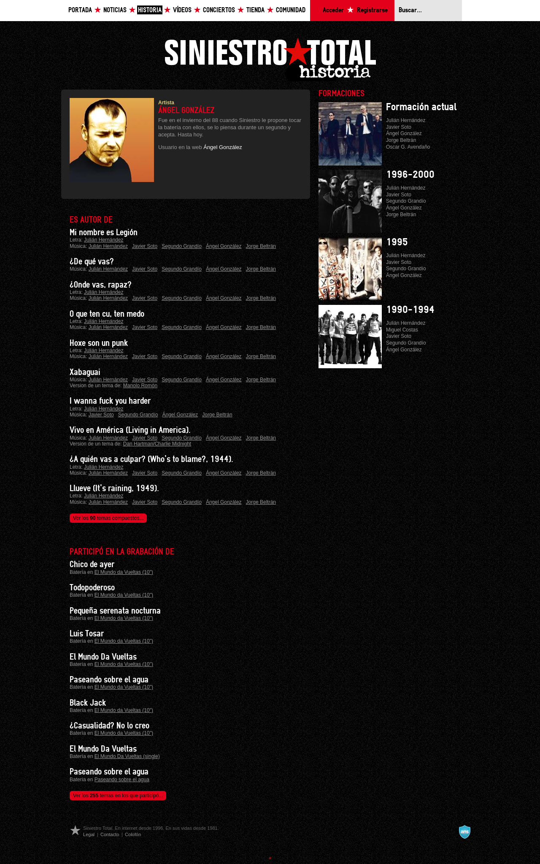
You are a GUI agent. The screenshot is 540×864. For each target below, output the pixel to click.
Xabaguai (85, 372)
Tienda (255, 10)
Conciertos (219, 10)
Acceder (333, 10)
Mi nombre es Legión (104, 232)
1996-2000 (410, 174)
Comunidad (290, 10)
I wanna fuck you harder (110, 401)
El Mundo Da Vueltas (103, 657)
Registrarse (372, 10)
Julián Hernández (103, 240)
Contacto (109, 834)
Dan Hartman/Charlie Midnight (157, 444)
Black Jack (88, 703)
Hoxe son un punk (99, 343)
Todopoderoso (92, 588)
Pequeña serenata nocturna (115, 611)
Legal (88, 834)
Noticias (115, 10)
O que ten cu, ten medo (107, 314)
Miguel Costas (402, 330)
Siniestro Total (270, 58)
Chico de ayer (92, 564)
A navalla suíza (464, 832)
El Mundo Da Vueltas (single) (127, 756)
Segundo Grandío (182, 246)
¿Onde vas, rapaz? (101, 285)
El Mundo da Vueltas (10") (123, 572)
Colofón (133, 834)
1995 (397, 242)
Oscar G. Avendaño (408, 147)
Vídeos (182, 10)
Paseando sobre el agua (109, 680)
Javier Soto (144, 246)
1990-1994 (410, 310)
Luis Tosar (87, 634)
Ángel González (222, 147)
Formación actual (421, 107)
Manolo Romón (140, 386)
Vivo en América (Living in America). (130, 430)
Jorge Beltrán (261, 246)
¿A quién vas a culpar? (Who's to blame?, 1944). (151, 459)
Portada (80, 10)
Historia (150, 10)
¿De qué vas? (92, 262)
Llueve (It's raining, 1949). (114, 488)
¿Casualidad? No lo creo (109, 726)
